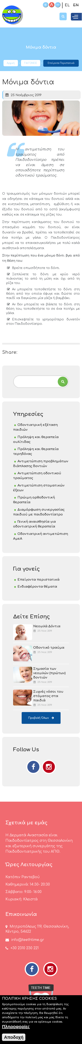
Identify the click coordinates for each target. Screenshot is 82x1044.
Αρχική (11, 63)
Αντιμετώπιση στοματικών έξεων (39, 488)
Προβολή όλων (38, 717)
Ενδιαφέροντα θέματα (37, 586)
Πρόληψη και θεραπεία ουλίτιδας (36, 439)
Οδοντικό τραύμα (48, 648)
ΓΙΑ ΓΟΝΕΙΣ (30, 63)
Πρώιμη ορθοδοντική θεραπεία (34, 500)
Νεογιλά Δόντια (46, 626)
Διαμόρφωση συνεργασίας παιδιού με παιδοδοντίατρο (39, 512)
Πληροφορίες (16, 1029)
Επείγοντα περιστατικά (61, 63)
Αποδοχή (13, 1039)
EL (67, 5)
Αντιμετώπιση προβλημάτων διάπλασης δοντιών (40, 463)
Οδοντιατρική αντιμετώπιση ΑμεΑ (40, 536)
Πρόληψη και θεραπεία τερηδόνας (36, 451)
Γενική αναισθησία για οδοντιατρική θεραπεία (34, 524)
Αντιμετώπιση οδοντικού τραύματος (37, 475)
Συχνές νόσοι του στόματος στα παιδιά (48, 696)
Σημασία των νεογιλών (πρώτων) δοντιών (49, 673)
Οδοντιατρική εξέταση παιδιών (35, 427)
